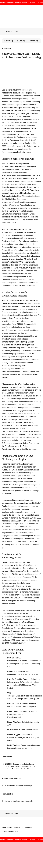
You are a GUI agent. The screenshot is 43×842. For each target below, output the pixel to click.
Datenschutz (18, 827)
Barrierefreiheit (7, 827)
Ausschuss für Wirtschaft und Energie (18, 786)
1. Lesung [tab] (21, 41)
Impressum (29, 827)
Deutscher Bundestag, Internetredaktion (19, 801)
